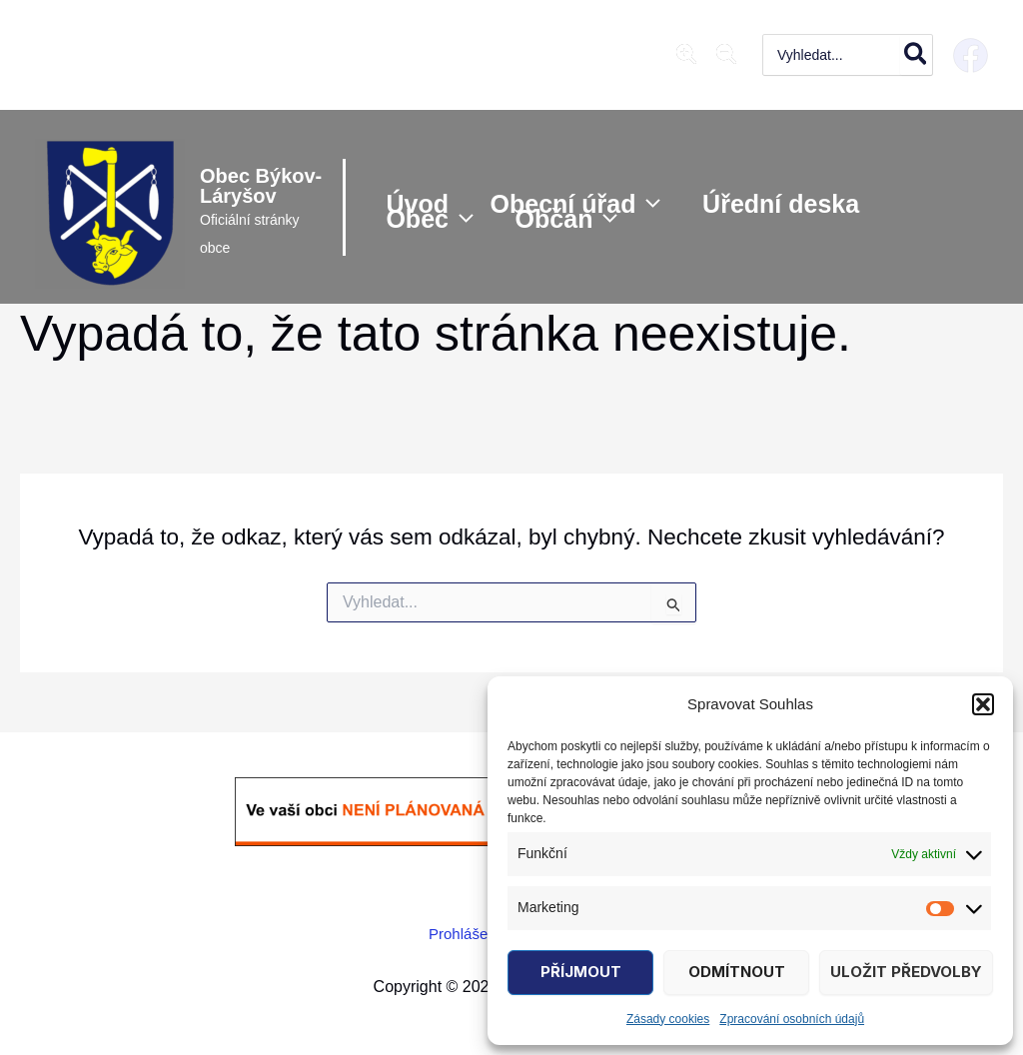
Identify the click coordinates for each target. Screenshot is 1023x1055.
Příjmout (580, 971)
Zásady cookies (667, 1019)
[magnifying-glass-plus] (686, 54)
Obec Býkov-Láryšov (238, 186)
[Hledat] (916, 55)
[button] (983, 704)
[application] (650, 200)
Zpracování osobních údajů (791, 1019)
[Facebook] (970, 55)
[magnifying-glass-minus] (726, 54)
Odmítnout (736, 971)
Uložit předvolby (906, 971)
